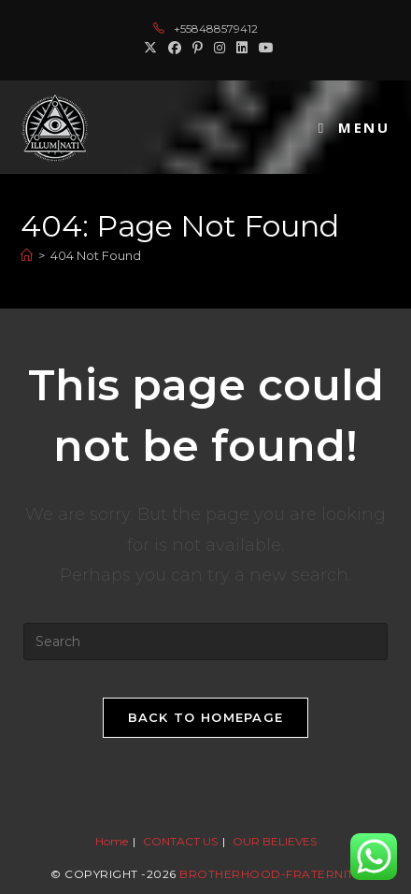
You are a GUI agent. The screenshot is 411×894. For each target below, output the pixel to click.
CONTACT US (180, 841)
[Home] (27, 255)
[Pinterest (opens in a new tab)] (197, 47)
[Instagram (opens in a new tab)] (219, 47)
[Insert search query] (205, 641)
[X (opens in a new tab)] (150, 47)
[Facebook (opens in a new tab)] (175, 47)
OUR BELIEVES (275, 841)
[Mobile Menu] (354, 127)
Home (111, 841)
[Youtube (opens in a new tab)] (263, 47)
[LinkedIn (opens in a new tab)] (242, 47)
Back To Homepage (206, 717)
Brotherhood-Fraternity (270, 874)
